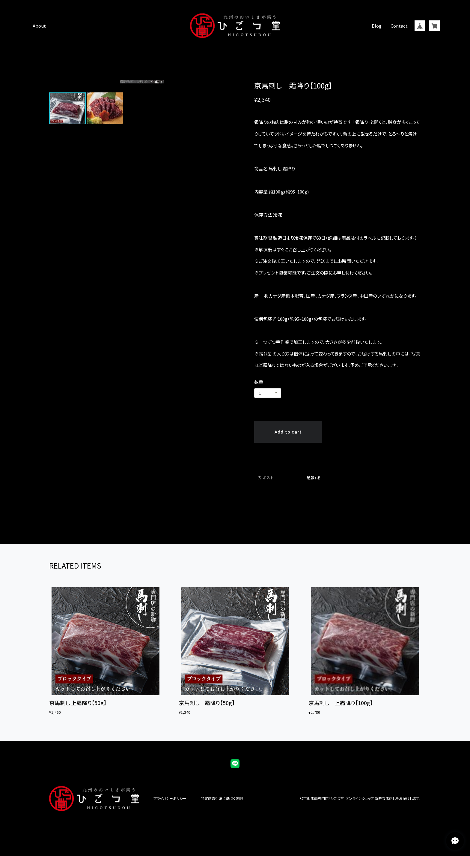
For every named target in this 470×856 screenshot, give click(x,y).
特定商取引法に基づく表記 (222, 798)
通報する (314, 477)
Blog (377, 25)
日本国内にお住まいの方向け (288, 450)
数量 (258, 382)
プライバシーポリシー (169, 798)
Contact (399, 25)
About (39, 25)
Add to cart (288, 432)
